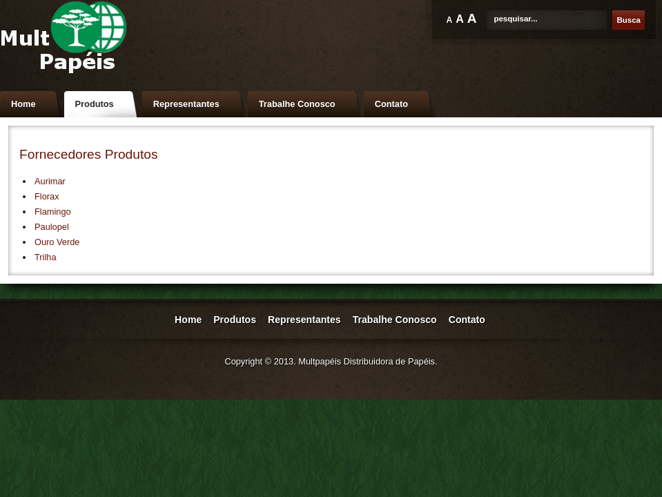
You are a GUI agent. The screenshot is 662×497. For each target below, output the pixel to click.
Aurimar (50, 181)
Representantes (186, 104)
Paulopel (52, 227)
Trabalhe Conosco (297, 104)
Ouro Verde (57, 242)
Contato (391, 104)
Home (23, 104)
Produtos (94, 104)
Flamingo (53, 211)
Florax (47, 196)
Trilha (46, 257)
